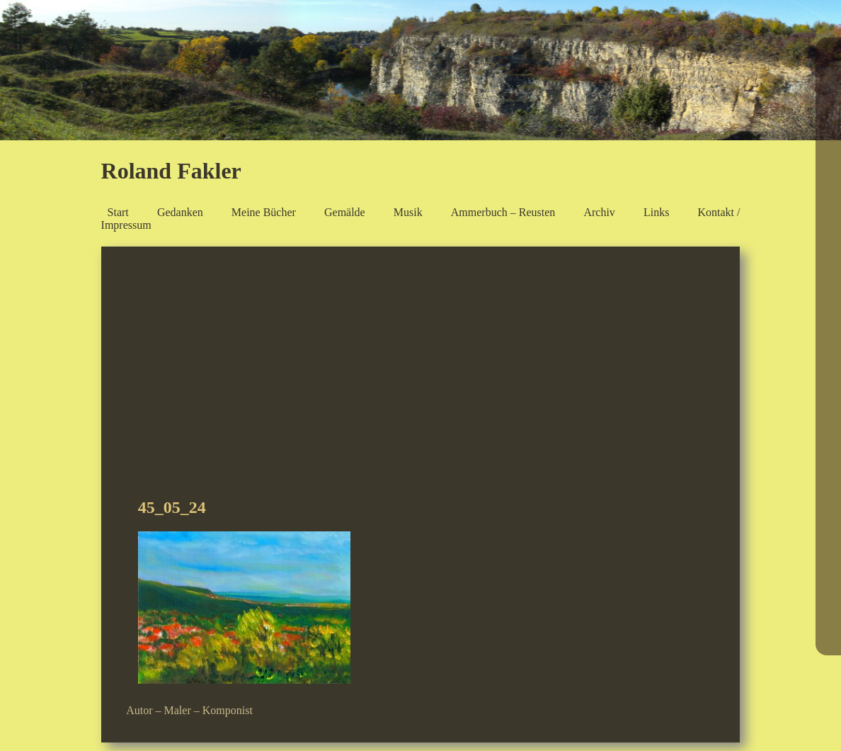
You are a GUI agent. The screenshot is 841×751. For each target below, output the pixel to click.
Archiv (598, 212)
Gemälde (344, 212)
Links (656, 212)
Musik (408, 212)
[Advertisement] (420, 377)
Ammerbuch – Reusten (503, 212)
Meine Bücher (263, 212)
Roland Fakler (171, 170)
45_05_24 (172, 507)
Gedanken (180, 212)
